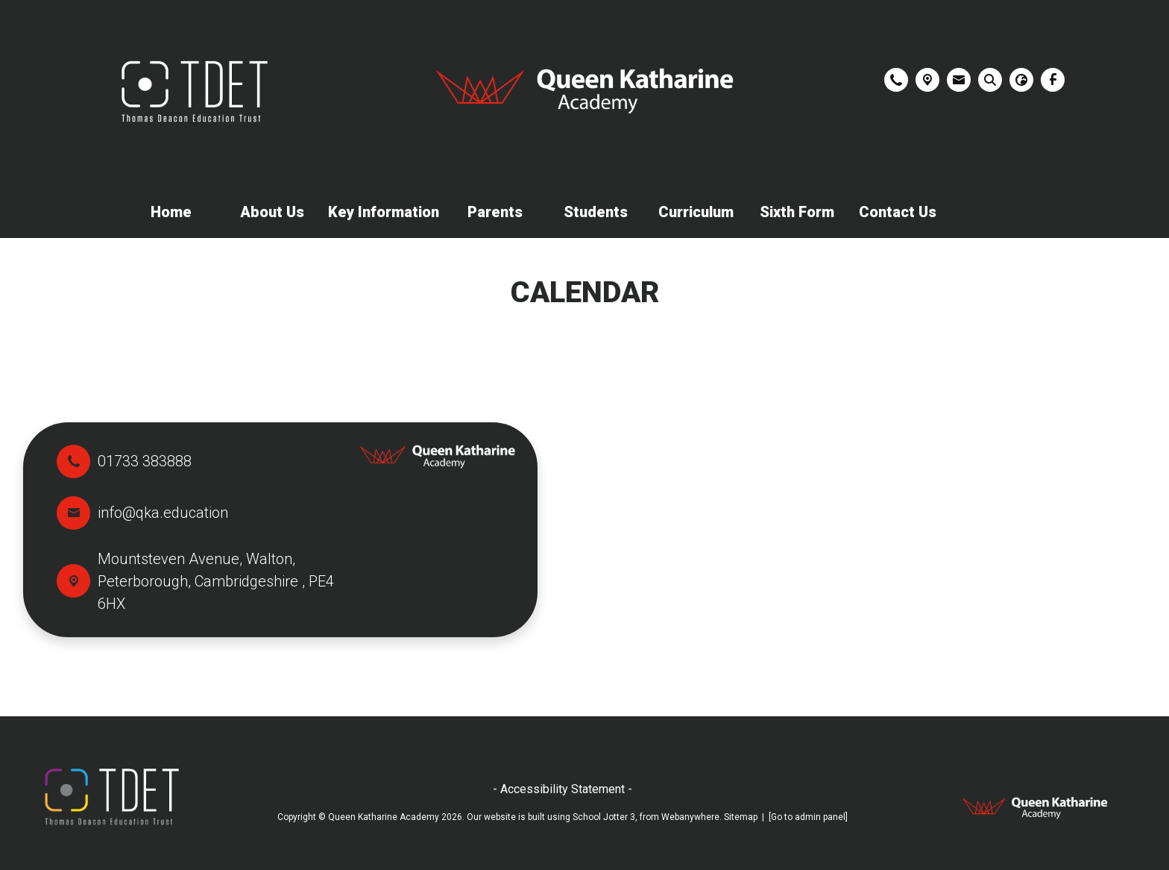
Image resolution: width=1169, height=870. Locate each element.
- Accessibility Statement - (562, 789)
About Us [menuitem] (272, 212)
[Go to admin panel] (808, 817)
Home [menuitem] (171, 212)
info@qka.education (163, 513)
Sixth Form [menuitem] (797, 212)
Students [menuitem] (596, 212)
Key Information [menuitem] (383, 212)
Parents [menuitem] (495, 212)
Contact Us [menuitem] (897, 212)
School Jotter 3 (604, 817)
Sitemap (740, 817)
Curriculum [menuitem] (696, 212)
